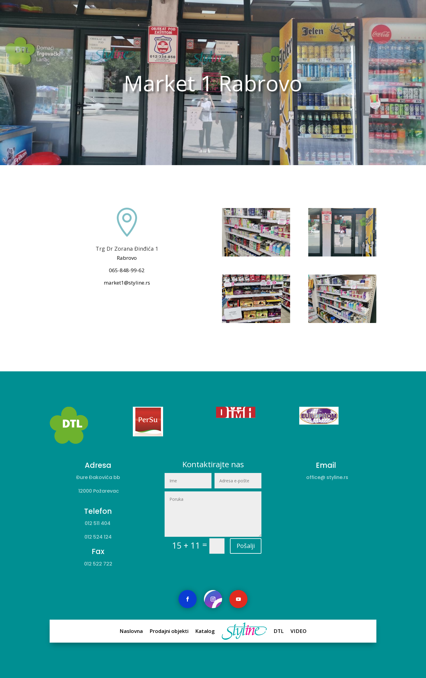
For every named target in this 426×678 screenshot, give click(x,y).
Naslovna (163, 631)
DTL (253, 631)
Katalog (208, 631)
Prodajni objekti (186, 631)
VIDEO (265, 631)
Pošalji (232, 530)
